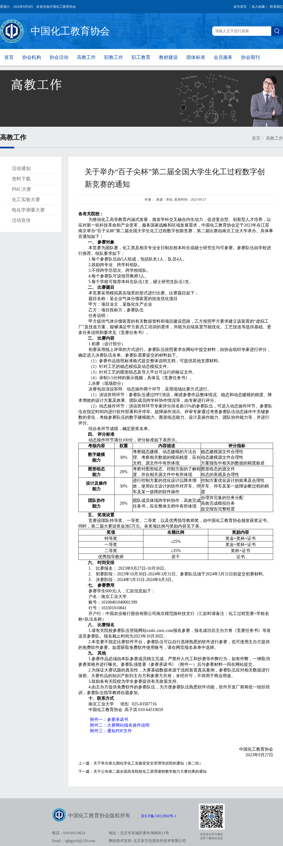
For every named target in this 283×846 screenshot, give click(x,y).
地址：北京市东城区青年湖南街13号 (139, 833)
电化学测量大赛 (28, 209)
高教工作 (86, 57)
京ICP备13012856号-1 (158, 816)
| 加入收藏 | (258, 6)
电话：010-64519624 (68, 833)
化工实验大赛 (26, 199)
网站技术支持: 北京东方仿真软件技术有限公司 (147, 841)
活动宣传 (21, 220)
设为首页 (240, 6)
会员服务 (223, 57)
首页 (9, 57)
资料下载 (21, 178)
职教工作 (113, 57)
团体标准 (195, 57)
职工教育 (141, 57)
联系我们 (276, 6)
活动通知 (21, 168)
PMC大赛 (21, 189)
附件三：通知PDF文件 (111, 730)
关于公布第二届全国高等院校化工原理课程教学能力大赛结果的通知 (150, 771)
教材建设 (168, 57)
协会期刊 (250, 57)
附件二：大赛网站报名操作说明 (120, 725)
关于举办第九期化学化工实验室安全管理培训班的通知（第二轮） (148, 763)
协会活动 (59, 57)
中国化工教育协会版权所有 (99, 815)
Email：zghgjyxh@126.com (73, 841)
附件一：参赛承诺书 (109, 719)
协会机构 (31, 57)
